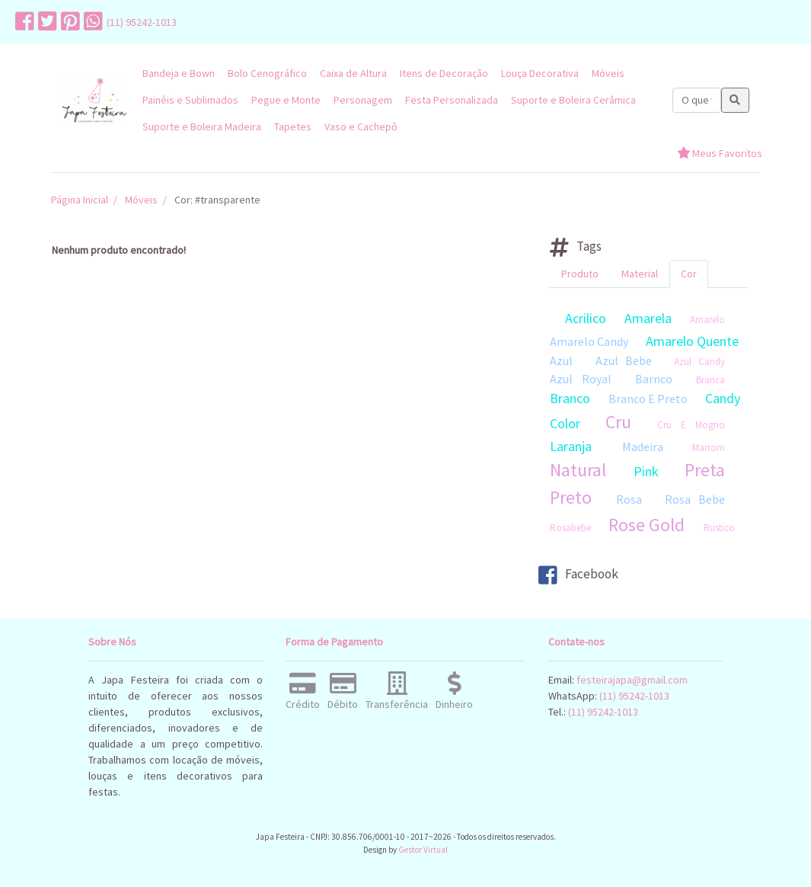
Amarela (648, 318)
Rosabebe (570, 527)
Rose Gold (646, 524)
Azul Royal (580, 378)
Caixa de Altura (353, 73)
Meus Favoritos (719, 153)
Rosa (629, 499)
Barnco (653, 378)
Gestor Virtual (423, 849)
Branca (710, 379)
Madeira (642, 446)
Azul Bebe (623, 360)
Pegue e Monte (286, 100)
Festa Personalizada (451, 100)
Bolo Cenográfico (267, 73)
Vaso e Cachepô (361, 126)
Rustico (719, 527)
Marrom (708, 447)
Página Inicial (79, 200)
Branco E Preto (648, 398)
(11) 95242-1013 (142, 22)
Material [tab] (639, 273)
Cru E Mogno (691, 424)
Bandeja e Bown (178, 73)
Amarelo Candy (589, 341)
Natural (578, 470)
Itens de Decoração (444, 73)
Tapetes (292, 126)
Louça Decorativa (540, 73)
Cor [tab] (689, 273)
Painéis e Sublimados (190, 100)
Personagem (363, 100)
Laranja (571, 446)
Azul (561, 360)
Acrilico (585, 318)
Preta (705, 470)
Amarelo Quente (692, 341)
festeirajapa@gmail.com (632, 680)
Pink (646, 471)
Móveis (608, 73)
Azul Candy (699, 361)
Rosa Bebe (695, 499)
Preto (571, 497)
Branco (570, 398)
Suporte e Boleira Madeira (201, 126)
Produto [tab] (580, 273)
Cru (618, 422)
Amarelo (707, 319)
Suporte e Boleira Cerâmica (573, 100)
